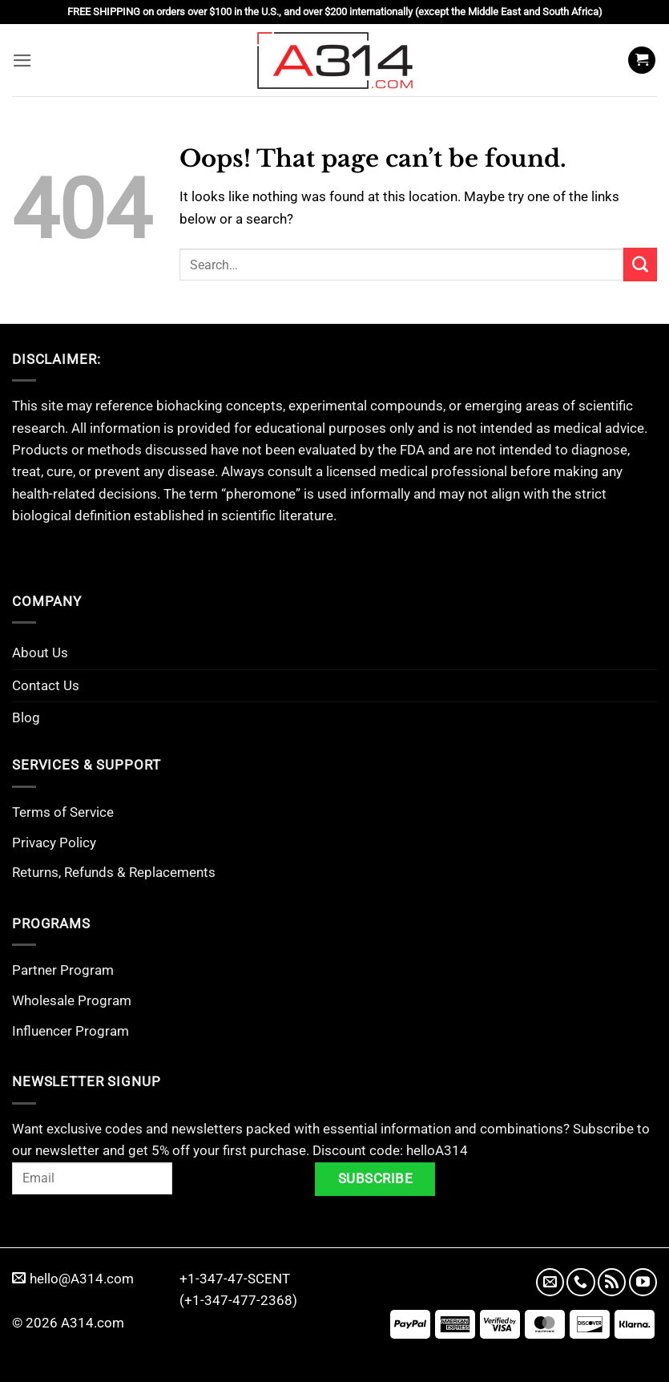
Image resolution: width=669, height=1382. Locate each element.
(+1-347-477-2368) (238, 1300)
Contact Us (45, 685)
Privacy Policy (54, 842)
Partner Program (63, 970)
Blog (26, 717)
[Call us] (580, 1282)
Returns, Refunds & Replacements (114, 872)
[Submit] (640, 264)
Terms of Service (63, 812)
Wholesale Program (71, 1000)
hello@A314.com (73, 1279)
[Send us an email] (550, 1282)
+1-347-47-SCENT (234, 1279)
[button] (22, 59)
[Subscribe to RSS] (612, 1282)
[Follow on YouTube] (643, 1282)
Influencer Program (70, 1031)
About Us (40, 653)
